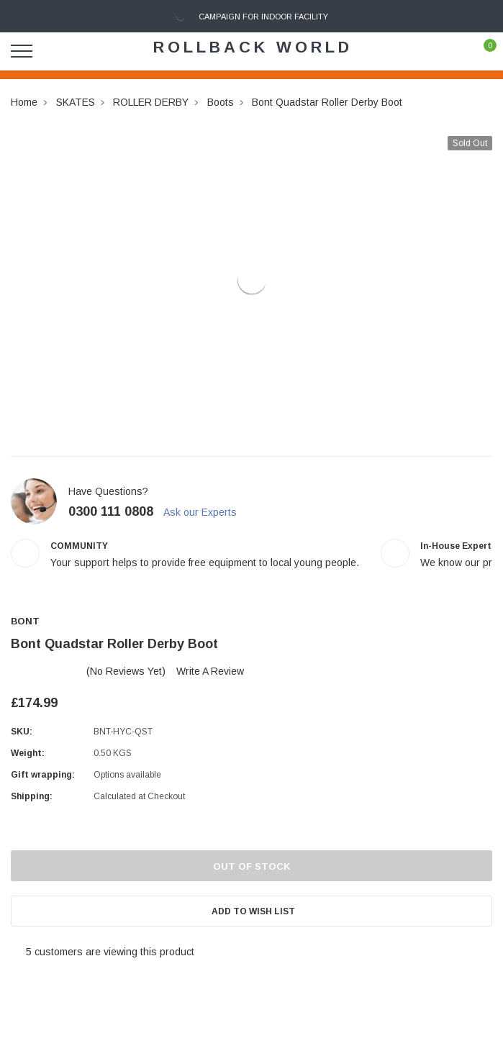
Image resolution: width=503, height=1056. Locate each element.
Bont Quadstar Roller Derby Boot (327, 102)
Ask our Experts (206, 512)
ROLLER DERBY (151, 102)
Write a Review (210, 671)
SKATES (75, 102)
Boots (220, 102)
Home (24, 102)
